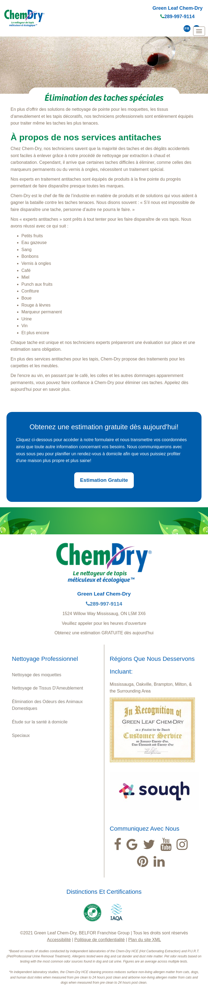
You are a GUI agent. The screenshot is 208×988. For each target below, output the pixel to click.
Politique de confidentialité (99, 939)
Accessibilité (59, 939)
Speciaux (21, 735)
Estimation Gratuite (104, 480)
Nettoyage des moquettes (36, 674)
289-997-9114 (177, 16)
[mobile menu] (199, 31)
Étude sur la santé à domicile (39, 722)
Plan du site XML (144, 939)
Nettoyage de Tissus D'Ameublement (47, 688)
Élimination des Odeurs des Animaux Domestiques (47, 705)
